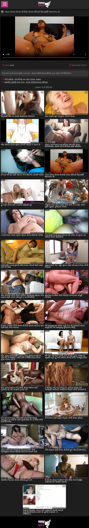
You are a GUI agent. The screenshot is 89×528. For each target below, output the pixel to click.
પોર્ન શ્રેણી (9, 79)
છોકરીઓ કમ (20, 79)
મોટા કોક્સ (30, 79)
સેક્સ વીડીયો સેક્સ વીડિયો (36, 82)
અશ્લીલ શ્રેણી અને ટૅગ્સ (14, 82)
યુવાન (38, 79)
